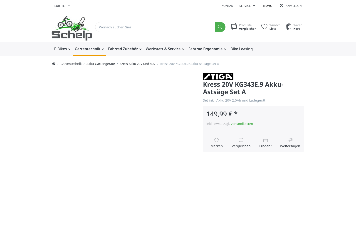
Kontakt (228, 6)
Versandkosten (242, 124)
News (267, 6)
